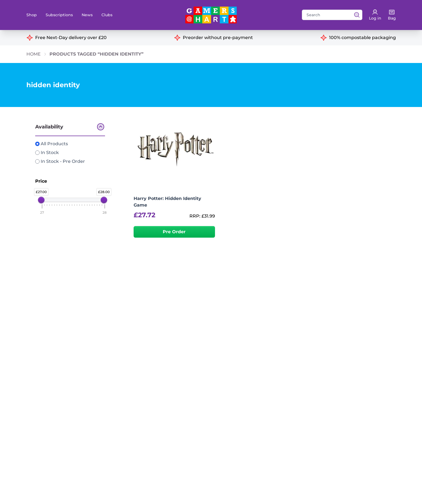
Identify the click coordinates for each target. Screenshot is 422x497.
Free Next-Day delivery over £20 (71, 37)
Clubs (106, 14)
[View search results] (355, 15)
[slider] (41, 200)
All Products (51, 143)
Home (33, 54)
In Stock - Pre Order (60, 161)
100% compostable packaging (362, 37)
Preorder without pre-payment (218, 37)
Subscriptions (59, 14)
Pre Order (174, 231)
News (87, 14)
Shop (31, 14)
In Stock (47, 152)
